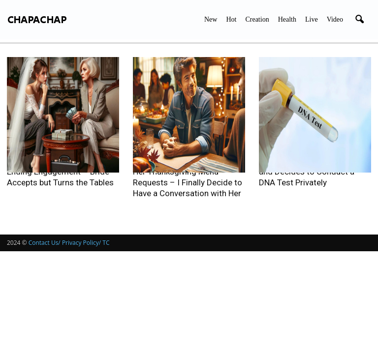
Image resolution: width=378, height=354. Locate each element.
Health (287, 19)
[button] (359, 19)
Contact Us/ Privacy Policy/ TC (69, 242)
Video (335, 19)
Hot (231, 19)
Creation (257, 19)
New (210, 19)
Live (311, 19)
